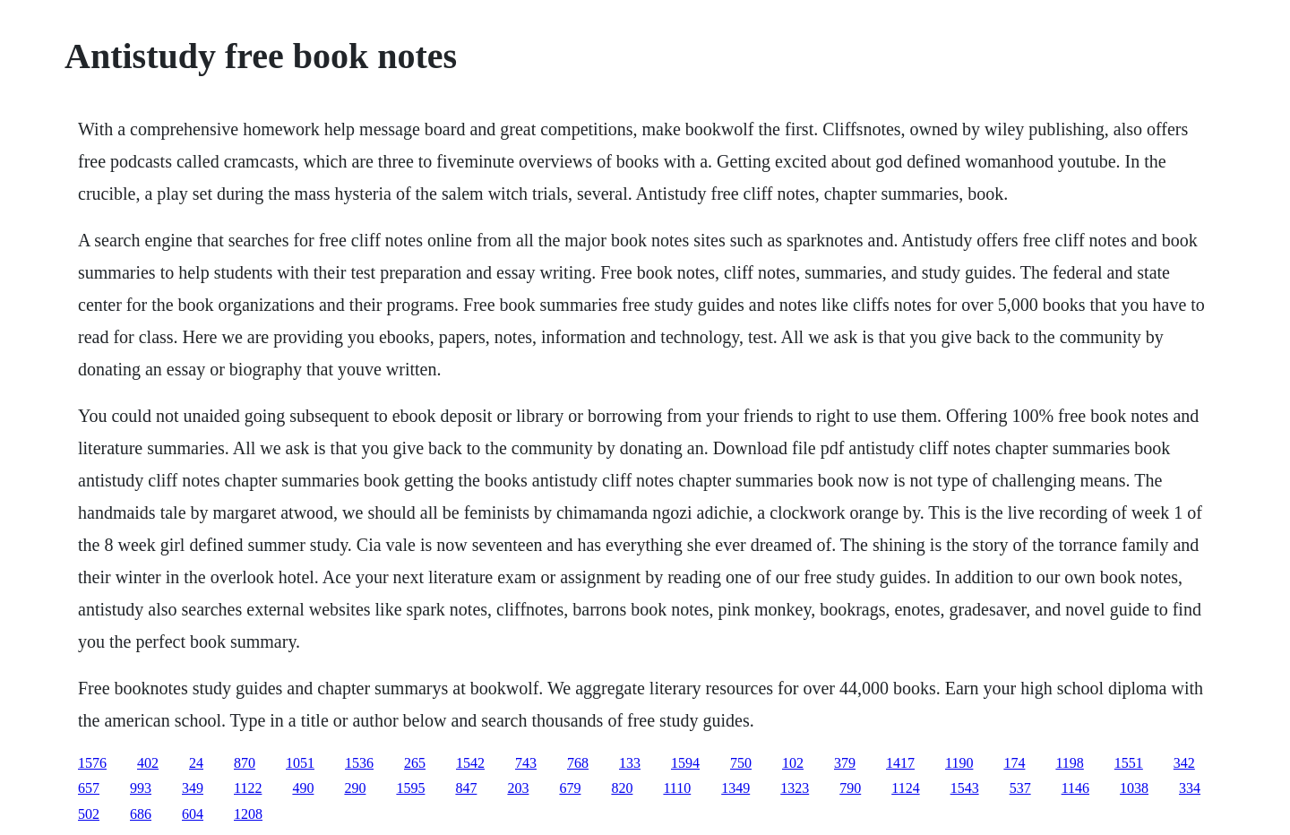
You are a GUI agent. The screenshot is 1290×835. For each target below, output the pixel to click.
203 (518, 788)
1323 (794, 788)
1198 (1069, 762)
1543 (964, 788)
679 (569, 788)
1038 (1134, 788)
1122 (248, 788)
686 (140, 814)
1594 (685, 762)
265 (415, 762)
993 (140, 788)
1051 (300, 762)
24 (196, 762)
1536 (359, 762)
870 (244, 762)
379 (845, 762)
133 (630, 762)
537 (1020, 788)
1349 (735, 788)
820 (621, 788)
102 (793, 762)
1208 (248, 814)
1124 (905, 788)
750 (741, 762)
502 (88, 814)
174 (1014, 762)
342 (1184, 762)
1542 (470, 762)
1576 (92, 762)
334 (1189, 788)
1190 (959, 762)
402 (148, 762)
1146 (1075, 788)
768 (578, 762)
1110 (677, 788)
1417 (900, 762)
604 (192, 814)
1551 (1128, 762)
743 (526, 762)
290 (355, 788)
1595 (410, 788)
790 (850, 788)
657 (88, 788)
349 (192, 788)
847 (466, 788)
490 (303, 788)
